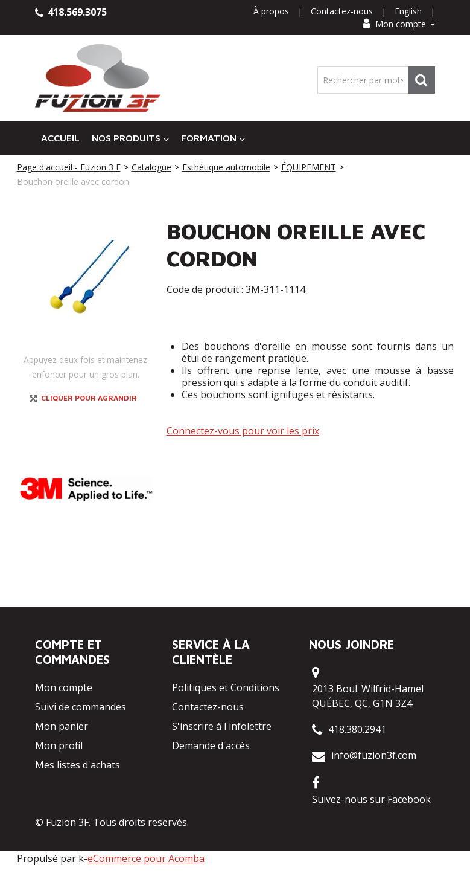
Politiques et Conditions (225, 687)
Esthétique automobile (226, 167)
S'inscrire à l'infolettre (222, 726)
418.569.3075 (71, 12)
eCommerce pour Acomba (146, 858)
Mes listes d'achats (77, 764)
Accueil (60, 137)
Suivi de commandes (80, 706)
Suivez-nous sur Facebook (371, 799)
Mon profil (59, 745)
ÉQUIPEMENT (308, 167)
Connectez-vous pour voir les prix (243, 430)
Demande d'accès (211, 745)
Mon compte (399, 24)
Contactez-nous (342, 11)
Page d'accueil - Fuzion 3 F (69, 167)
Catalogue (151, 167)
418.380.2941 (357, 729)
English (408, 11)
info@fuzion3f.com (373, 755)
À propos (271, 11)
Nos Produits (130, 138)
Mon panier (61, 726)
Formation (213, 138)
